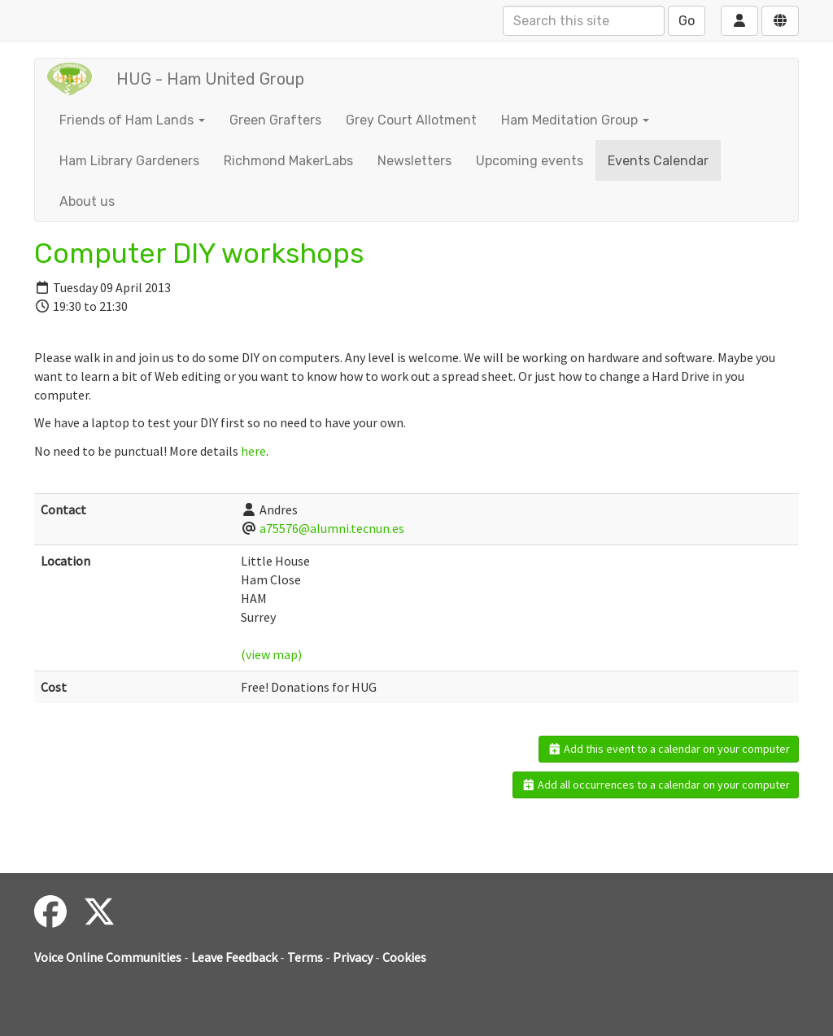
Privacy (353, 957)
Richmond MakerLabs (288, 160)
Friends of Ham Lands (132, 120)
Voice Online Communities (107, 957)
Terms (305, 957)
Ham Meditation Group (575, 120)
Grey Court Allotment (411, 120)
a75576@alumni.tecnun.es (331, 528)
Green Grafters (275, 120)
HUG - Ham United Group (210, 79)
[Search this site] (584, 21)
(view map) (271, 654)
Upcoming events (529, 160)
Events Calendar (658, 160)
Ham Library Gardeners (129, 160)
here (253, 451)
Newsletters (414, 160)
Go (686, 20)
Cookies (404, 957)
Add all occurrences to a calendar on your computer (656, 784)
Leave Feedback (234, 957)
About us (87, 201)
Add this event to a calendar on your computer (669, 748)
